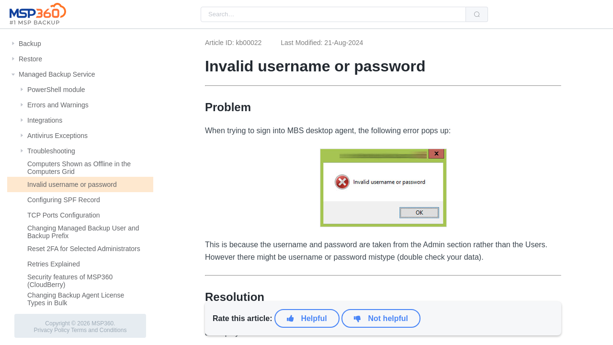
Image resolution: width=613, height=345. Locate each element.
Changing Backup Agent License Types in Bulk (75, 299)
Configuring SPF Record (63, 200)
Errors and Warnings (58, 105)
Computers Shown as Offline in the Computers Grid (79, 167)
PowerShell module (56, 89)
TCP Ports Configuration (63, 215)
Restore (30, 59)
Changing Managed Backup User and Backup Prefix (83, 232)
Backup (30, 43)
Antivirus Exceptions (57, 135)
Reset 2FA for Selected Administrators (83, 249)
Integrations (44, 120)
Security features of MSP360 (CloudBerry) (70, 280)
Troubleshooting (51, 151)
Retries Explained (53, 264)
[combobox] (333, 14)
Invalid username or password (72, 184)
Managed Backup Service (57, 74)
